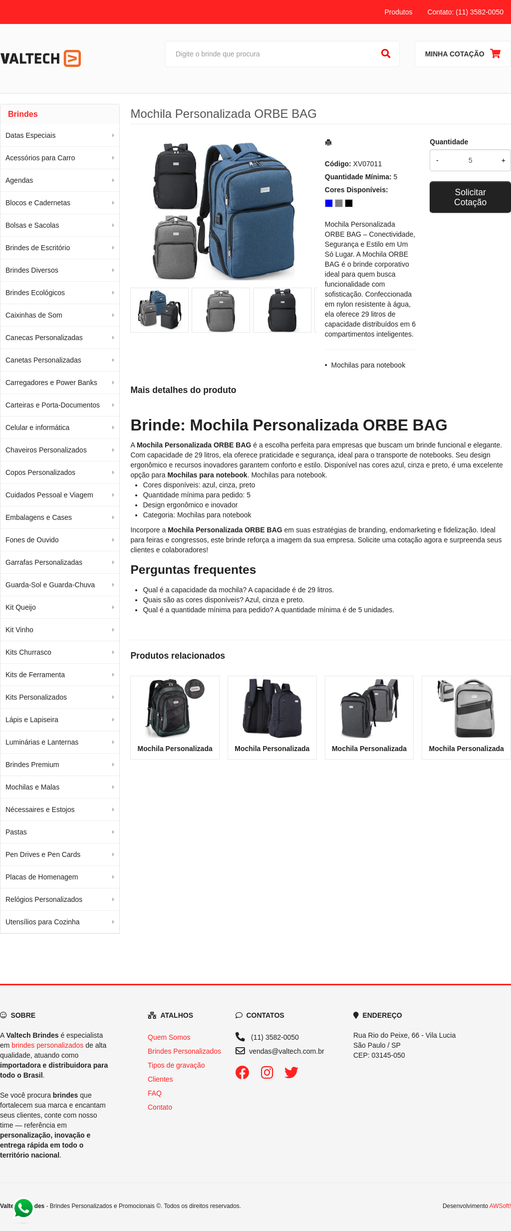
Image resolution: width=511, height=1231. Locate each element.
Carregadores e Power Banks (51, 383)
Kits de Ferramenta (35, 675)
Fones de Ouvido (32, 540)
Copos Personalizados (40, 472)
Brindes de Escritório (37, 248)
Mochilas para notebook (368, 365)
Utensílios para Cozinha (42, 922)
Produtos (398, 12)
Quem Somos (169, 1037)
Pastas (16, 832)
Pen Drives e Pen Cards (42, 854)
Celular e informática (37, 427)
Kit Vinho (19, 630)
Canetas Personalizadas (43, 360)
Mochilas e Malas (32, 787)
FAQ (155, 1093)
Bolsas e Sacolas (32, 225)
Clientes (160, 1079)
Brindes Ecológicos (35, 293)
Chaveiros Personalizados (46, 450)
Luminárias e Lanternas (41, 742)
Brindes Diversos (31, 270)
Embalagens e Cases (38, 517)
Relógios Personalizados (43, 899)
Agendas (19, 180)
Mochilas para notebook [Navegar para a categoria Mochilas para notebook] (288, 475)
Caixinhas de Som (33, 315)
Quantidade (449, 142)
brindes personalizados (47, 1045)
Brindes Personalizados (184, 1051)
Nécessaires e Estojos (40, 810)
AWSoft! (500, 1206)
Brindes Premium (32, 765)
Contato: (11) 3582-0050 (465, 12)
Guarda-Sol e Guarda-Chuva (50, 585)
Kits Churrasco (28, 652)
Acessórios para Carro (40, 158)
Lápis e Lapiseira (31, 720)
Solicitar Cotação (470, 197)
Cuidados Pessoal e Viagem (49, 495)
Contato (160, 1107)
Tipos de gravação (176, 1065)
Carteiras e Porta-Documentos (52, 405)
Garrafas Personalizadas (43, 562)
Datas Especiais (30, 135)
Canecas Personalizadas (44, 338)
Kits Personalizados (36, 697)
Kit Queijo (20, 607)
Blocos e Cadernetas (37, 203)
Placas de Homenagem (41, 877)
